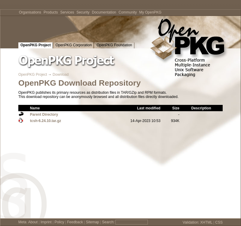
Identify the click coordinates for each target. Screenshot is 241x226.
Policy (59, 222)
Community (128, 12)
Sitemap (92, 222)
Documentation (104, 12)
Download (61, 74)
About (33, 222)
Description (201, 108)
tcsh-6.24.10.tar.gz (45, 121)
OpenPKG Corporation (74, 45)
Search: (108, 222)
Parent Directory (44, 114)
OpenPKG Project (35, 45)
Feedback (75, 222)
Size (175, 108)
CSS (219, 222)
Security (82, 12)
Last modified (148, 108)
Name (35, 108)
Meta (22, 222)
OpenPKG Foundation (114, 45)
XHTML (206, 222)
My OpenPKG (150, 12)
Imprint (46, 222)
